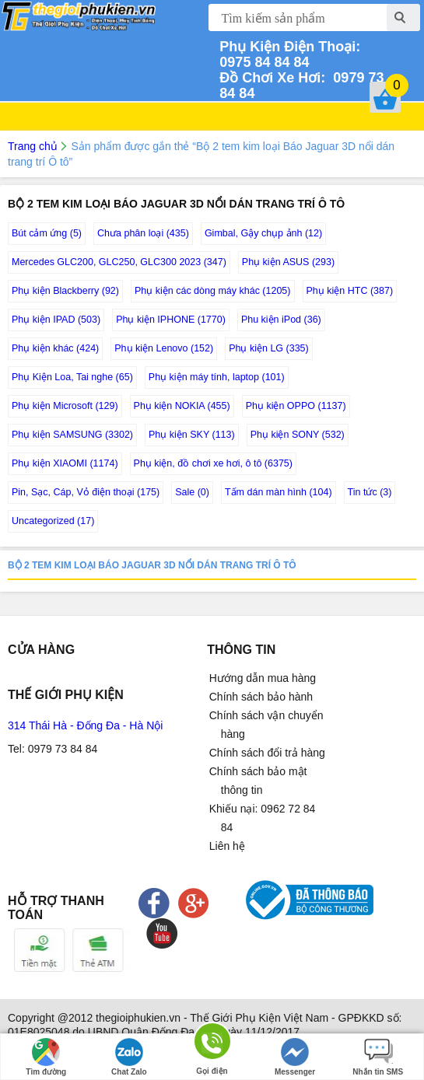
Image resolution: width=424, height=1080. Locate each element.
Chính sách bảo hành (261, 696)
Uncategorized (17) (53, 521)
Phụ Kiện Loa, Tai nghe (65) (72, 377)
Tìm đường (46, 1057)
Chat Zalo (129, 1057)
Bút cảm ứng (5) (47, 233)
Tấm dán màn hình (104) (278, 492)
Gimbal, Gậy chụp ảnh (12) (263, 233)
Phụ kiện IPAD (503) (56, 319)
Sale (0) (192, 492)
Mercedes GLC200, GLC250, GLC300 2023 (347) (119, 262)
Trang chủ (33, 146)
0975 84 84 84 (291, 54)
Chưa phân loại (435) (143, 233)
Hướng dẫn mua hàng (262, 678)
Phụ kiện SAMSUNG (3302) (72, 434)
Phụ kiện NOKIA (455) (182, 405)
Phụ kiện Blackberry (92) (65, 290)
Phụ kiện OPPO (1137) (296, 405)
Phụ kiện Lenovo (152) (163, 348)
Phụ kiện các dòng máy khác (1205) (213, 290)
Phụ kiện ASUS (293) (288, 262)
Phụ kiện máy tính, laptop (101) (217, 377)
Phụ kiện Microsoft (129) (65, 405)
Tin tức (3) (370, 492)
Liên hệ (227, 846)
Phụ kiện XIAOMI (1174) (65, 463)
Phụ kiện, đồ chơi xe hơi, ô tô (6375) (213, 463)
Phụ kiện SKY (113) (192, 434)
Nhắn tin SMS (377, 1057)
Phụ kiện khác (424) (55, 348)
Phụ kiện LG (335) (269, 348)
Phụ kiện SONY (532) (298, 434)
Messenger (295, 1057)
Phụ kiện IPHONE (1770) (171, 319)
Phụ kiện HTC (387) (350, 290)
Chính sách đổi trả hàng (267, 752)
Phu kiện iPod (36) (281, 319)
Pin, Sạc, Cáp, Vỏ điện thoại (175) (85, 492)
